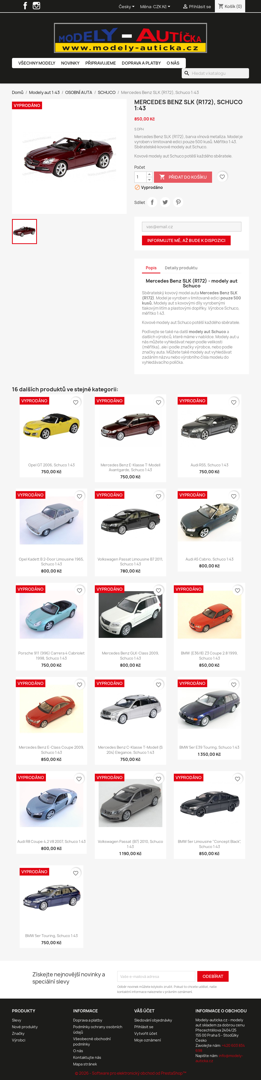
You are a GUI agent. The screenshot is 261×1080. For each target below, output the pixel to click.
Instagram (36, 6)
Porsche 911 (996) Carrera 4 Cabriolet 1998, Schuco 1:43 (51, 656)
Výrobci (18, 1040)
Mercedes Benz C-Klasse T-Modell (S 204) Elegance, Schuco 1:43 (130, 750)
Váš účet (144, 1011)
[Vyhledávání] (215, 73)
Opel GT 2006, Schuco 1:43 (51, 465)
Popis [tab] (151, 268)
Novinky (70, 63)
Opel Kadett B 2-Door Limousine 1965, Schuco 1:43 (51, 562)
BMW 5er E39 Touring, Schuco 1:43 (209, 747)
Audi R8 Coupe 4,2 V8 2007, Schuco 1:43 (51, 841)
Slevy (16, 1020)
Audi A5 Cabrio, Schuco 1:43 (209, 559)
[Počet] (140, 177)
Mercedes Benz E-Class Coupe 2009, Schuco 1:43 (51, 750)
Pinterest (178, 202)
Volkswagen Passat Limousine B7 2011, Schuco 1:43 (130, 562)
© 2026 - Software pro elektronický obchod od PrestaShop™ (130, 1073)
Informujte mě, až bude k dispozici (186, 240)
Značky (18, 1033)
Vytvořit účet (145, 1033)
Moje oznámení (147, 1040)
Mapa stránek (85, 1064)
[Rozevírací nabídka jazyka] (127, 7)
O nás (173, 63)
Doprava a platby (141, 63)
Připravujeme (100, 63)
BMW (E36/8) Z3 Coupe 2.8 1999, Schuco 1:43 (209, 656)
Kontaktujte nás (87, 1057)
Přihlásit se (143, 1026)
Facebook (25, 6)
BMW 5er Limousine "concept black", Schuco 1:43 (209, 844)
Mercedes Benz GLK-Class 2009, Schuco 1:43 (130, 656)
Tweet (165, 202)
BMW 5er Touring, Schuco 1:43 (51, 935)
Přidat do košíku (183, 177)
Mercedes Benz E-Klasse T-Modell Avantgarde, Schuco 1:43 (130, 467)
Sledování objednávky (153, 1020)
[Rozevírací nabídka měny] (162, 7)
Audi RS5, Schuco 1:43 (209, 465)
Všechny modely (36, 63)
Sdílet (152, 202)
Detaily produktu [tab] (181, 268)
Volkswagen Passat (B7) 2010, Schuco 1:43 (130, 844)
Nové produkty (25, 1026)
